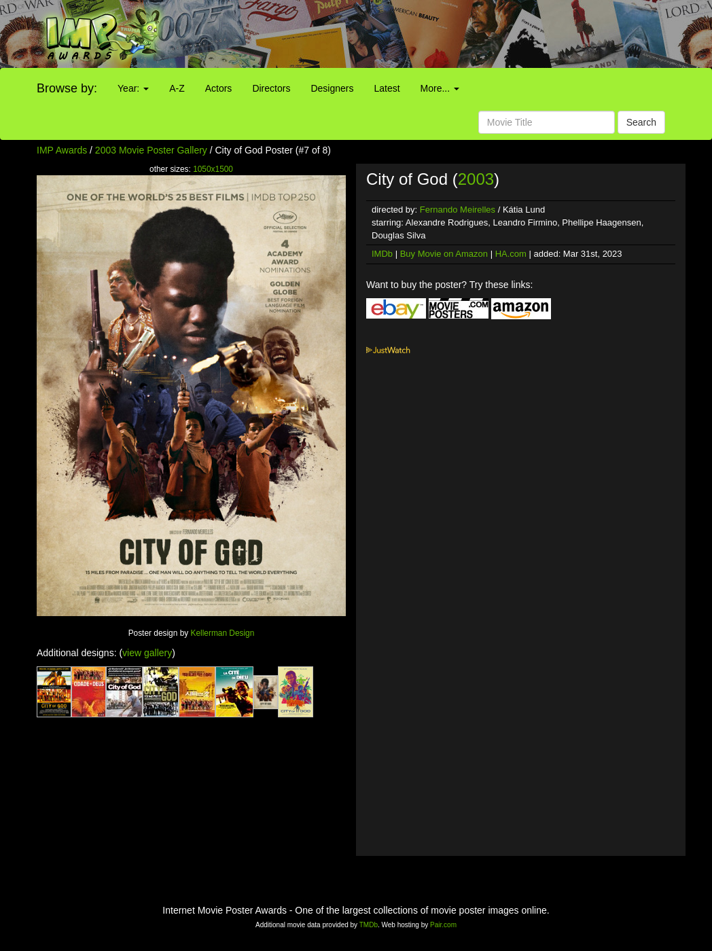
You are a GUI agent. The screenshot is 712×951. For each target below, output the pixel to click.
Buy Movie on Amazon (444, 254)
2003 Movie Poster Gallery (151, 150)
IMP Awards (62, 150)
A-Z (177, 88)
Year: (133, 88)
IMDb (382, 254)
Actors (218, 88)
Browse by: (67, 88)
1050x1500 (213, 169)
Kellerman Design (223, 633)
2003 (476, 179)
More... (440, 88)
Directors (271, 88)
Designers (331, 88)
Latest (386, 88)
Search (641, 122)
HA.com (511, 254)
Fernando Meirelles (457, 209)
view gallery (147, 652)
